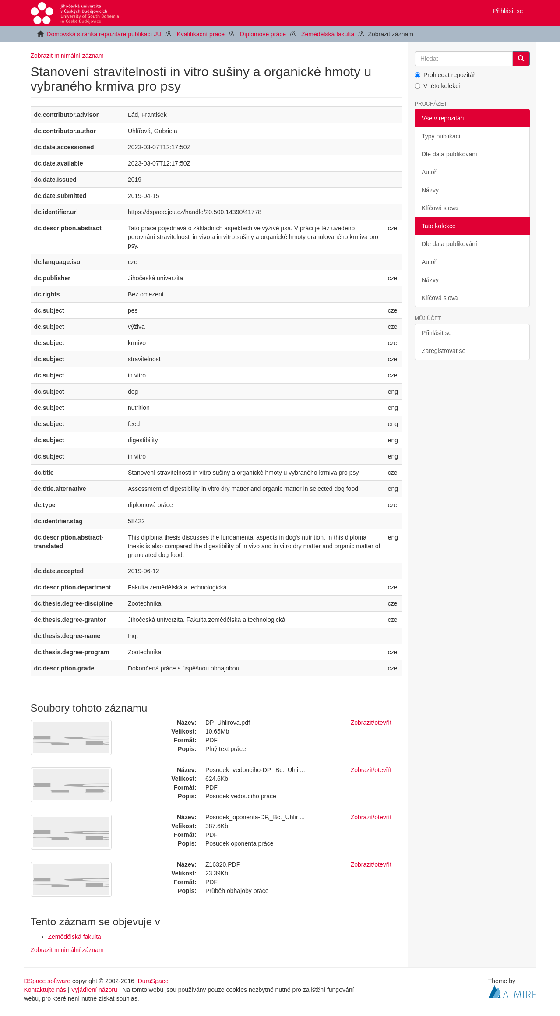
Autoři (430, 172)
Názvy (430, 190)
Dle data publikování (449, 154)
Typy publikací (441, 136)
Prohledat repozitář (445, 74)
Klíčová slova (440, 208)
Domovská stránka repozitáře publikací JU (103, 34)
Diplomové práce (263, 34)
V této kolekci (437, 85)
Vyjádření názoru (94, 989)
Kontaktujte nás (45, 989)
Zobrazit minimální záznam (67, 55)
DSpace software (47, 980)
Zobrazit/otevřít (371, 722)
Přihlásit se (436, 332)
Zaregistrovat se (443, 350)
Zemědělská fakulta (327, 34)
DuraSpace (153, 980)
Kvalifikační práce (200, 34)
